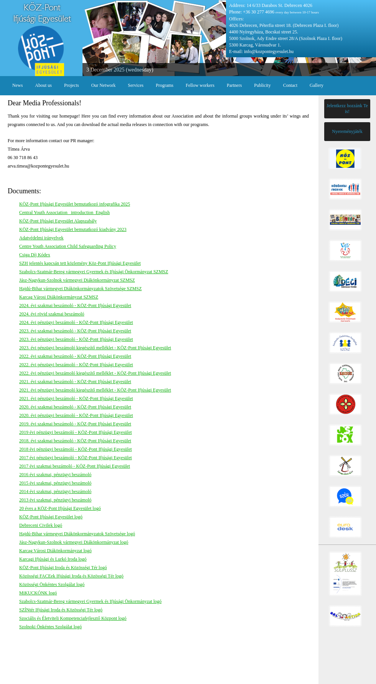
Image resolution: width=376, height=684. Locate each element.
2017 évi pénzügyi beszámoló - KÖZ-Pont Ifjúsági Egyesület (75, 457)
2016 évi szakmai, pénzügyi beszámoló (55, 474)
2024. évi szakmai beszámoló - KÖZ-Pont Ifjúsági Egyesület (75, 305)
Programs (164, 85)
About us (43, 85)
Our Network (103, 85)
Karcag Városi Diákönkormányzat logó (55, 550)
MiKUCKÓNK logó (38, 593)
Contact (290, 85)
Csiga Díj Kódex (34, 254)
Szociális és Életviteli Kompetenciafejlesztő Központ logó (73, 618)
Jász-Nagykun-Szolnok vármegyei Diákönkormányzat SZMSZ (77, 280)
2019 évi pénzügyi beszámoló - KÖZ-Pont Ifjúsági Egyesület (75, 432)
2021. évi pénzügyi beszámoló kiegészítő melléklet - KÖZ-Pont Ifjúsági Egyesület (95, 390)
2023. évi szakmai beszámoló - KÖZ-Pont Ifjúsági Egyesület (75, 331)
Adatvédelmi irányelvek (41, 238)
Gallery (316, 85)
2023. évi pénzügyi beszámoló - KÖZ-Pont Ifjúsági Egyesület (76, 339)
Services (135, 85)
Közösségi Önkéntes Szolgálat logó (51, 584)
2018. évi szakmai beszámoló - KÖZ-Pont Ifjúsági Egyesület (75, 440)
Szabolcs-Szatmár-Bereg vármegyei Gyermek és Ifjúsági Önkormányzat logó (90, 601)
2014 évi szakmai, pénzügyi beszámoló (55, 491)
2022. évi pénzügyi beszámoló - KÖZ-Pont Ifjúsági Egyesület (76, 364)
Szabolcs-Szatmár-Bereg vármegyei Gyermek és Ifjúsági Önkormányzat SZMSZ (93, 271)
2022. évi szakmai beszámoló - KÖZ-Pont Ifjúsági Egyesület (75, 356)
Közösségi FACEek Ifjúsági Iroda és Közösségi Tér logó (71, 576)
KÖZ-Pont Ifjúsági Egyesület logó (50, 517)
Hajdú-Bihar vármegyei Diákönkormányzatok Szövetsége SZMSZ (80, 288)
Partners (234, 85)
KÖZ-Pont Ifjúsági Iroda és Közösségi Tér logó (63, 567)
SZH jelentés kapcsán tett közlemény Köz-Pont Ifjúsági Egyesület (80, 263)
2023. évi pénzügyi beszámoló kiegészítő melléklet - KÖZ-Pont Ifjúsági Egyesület (95, 347)
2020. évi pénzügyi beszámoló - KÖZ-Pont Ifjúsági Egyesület (76, 415)
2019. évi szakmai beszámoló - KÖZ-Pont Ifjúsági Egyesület (75, 424)
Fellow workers (200, 85)
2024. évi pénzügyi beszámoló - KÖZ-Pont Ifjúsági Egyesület (76, 322)
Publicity (262, 85)
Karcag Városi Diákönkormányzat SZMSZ (58, 297)
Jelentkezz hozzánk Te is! (347, 108)
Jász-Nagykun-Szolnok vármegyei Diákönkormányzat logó (73, 542)
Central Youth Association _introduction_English (64, 212)
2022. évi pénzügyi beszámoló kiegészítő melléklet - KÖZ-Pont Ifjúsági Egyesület (95, 373)
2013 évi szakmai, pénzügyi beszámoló (55, 500)
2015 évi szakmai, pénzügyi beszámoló (55, 483)
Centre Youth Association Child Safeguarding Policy (67, 246)
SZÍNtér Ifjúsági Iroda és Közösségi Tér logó (60, 610)
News (17, 85)
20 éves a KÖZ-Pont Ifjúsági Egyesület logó (60, 508)
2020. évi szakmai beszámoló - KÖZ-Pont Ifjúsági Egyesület (75, 407)
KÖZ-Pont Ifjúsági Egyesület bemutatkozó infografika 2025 (74, 204)
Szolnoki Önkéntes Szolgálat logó (50, 626)
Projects (71, 85)
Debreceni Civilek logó (40, 525)
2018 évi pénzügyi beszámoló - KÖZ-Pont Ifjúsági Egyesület (75, 449)
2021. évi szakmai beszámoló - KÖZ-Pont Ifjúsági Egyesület (75, 381)
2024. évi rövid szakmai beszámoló (51, 314)
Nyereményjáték (347, 131)
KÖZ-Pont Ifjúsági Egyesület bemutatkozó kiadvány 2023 (73, 229)
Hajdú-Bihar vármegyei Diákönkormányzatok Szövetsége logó (77, 533)
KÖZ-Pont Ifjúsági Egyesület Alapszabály (58, 221)
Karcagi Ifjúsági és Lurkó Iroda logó (53, 559)
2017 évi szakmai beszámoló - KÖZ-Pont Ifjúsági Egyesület (74, 466)
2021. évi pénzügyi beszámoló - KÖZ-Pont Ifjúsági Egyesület (76, 398)
